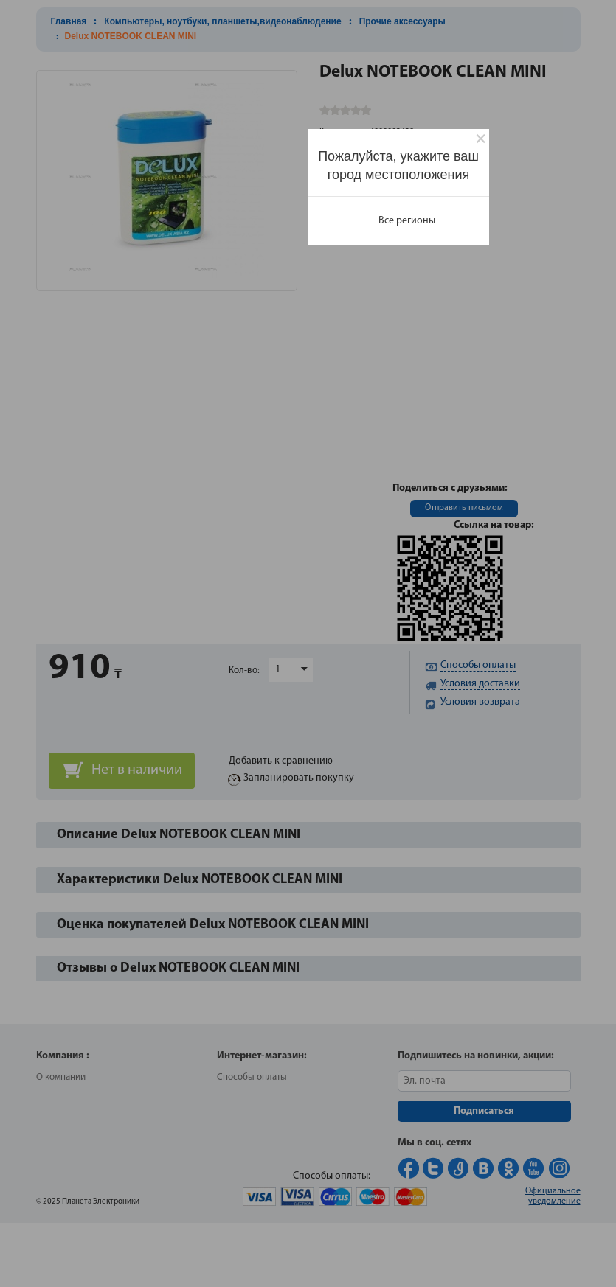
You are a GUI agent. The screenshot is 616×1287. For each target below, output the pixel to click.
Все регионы (406, 220)
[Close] (480, 139)
